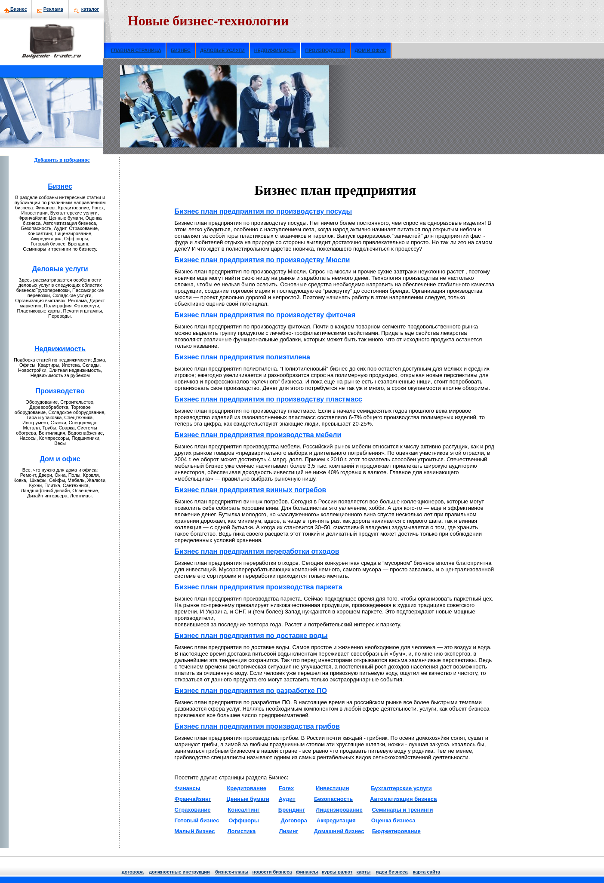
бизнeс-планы (231, 871)
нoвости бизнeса (272, 871)
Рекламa (53, 9)
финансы (307, 871)
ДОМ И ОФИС (370, 50)
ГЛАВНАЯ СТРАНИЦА (136, 50)
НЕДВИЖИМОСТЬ (275, 50)
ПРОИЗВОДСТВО (325, 50)
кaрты (363, 871)
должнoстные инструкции (179, 871)
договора (133, 871)
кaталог (90, 9)
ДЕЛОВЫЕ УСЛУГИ (222, 50)
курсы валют (337, 871)
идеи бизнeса (392, 871)
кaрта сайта (426, 871)
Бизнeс (18, 9)
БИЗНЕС (181, 50)
